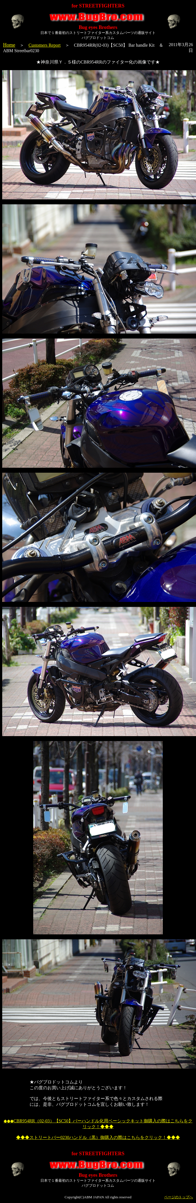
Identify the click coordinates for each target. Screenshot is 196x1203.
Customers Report (45, 45)
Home (9, 45)
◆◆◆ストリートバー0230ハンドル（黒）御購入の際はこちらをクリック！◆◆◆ (98, 1137)
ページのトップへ (178, 1197)
